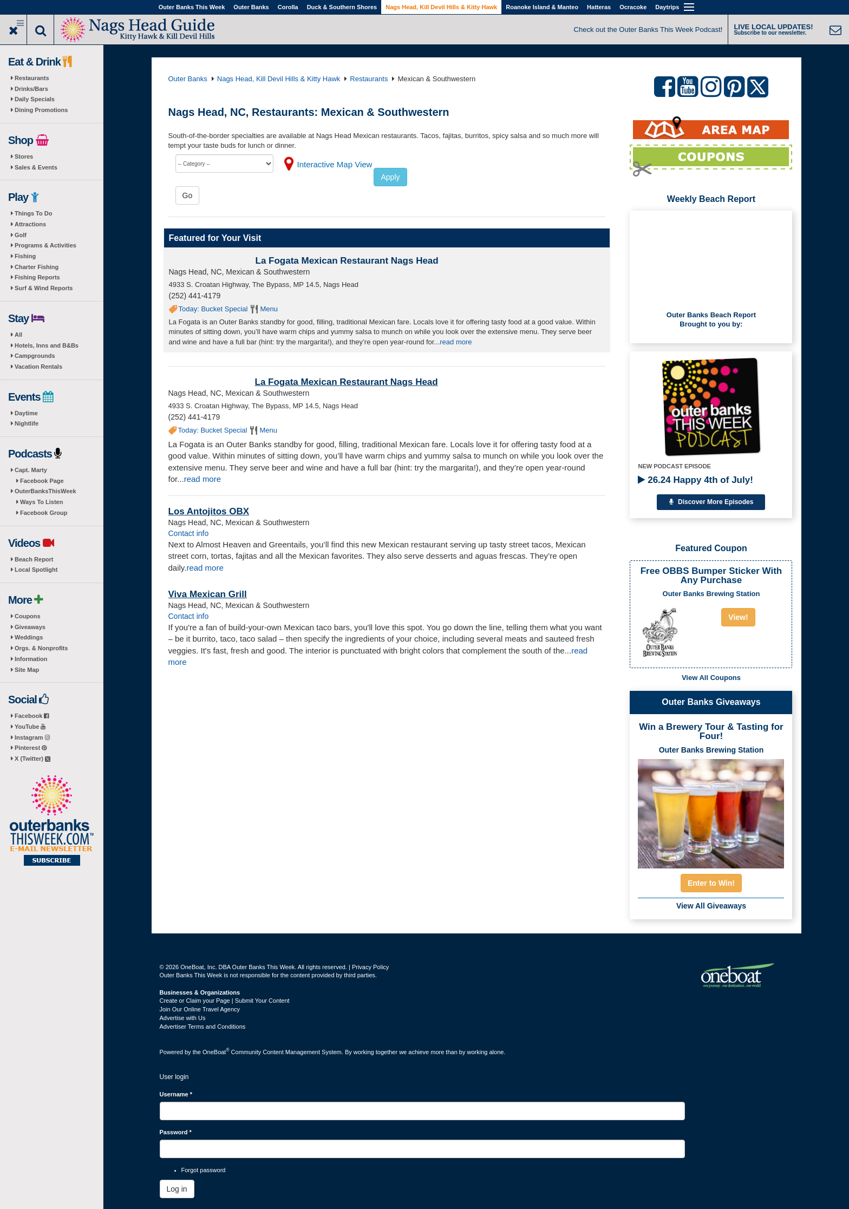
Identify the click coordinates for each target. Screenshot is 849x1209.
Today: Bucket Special (213, 309)
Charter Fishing (36, 267)
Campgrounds (35, 355)
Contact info (188, 533)
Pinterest (31, 747)
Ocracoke (632, 7)
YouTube (30, 726)
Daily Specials (35, 99)
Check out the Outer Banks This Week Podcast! (648, 29)
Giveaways (30, 627)
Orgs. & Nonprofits (41, 648)
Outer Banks (251, 7)
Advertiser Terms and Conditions (203, 1026)
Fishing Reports (37, 277)
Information (31, 659)
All (18, 334)
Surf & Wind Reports (44, 288)
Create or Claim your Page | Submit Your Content (225, 1000)
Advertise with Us (183, 1018)
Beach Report (34, 559)
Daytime (26, 413)
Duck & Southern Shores (342, 7)
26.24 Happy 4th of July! (695, 480)
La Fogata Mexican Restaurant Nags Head (347, 261)
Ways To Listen (41, 502)
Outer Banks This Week (192, 7)
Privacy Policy (370, 967)
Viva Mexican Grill (207, 594)
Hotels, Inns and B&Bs (47, 345)
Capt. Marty (31, 470)
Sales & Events (36, 167)
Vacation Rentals (38, 366)
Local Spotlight (36, 569)
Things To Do (33, 213)
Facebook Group (43, 512)
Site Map (27, 669)
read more (456, 342)
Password (176, 1132)
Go (187, 195)
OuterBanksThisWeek (45, 491)
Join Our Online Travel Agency (200, 1009)
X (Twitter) (32, 758)
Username (176, 1094)
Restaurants (32, 78)
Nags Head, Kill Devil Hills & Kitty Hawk (441, 7)
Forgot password (203, 1170)
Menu (269, 309)
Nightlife (26, 423)
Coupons (28, 616)
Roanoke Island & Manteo (542, 7)
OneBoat (216, 1052)
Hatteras (599, 7)
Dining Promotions (41, 110)
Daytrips (667, 7)
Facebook (32, 716)
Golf (21, 235)
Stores (24, 156)
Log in (177, 1189)
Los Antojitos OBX (209, 511)
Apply (390, 177)
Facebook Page (42, 481)
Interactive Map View (335, 164)
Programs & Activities (45, 245)
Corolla (288, 7)
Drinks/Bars (31, 89)
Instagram (32, 737)
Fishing (25, 256)
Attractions (30, 224)
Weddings (29, 637)
